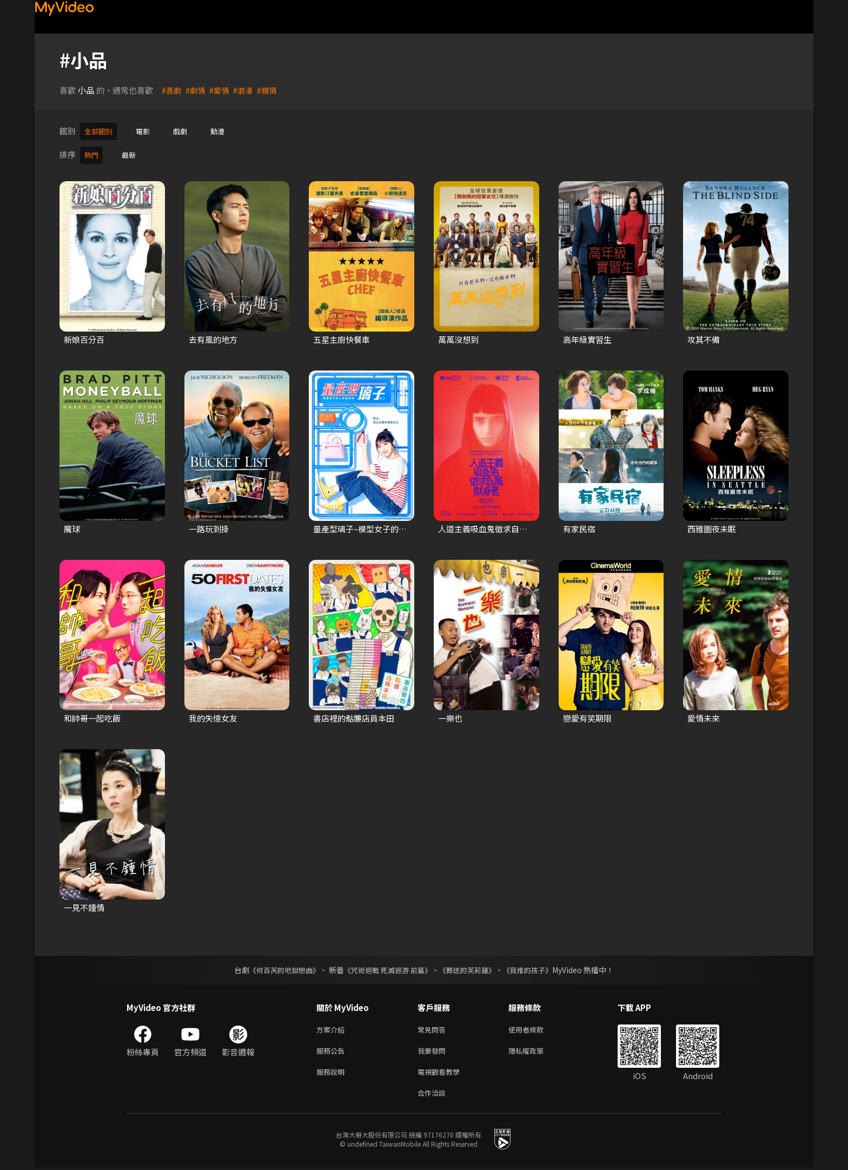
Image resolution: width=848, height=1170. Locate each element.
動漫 (227, 130)
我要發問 (434, 1049)
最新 (132, 152)
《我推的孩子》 (535, 966)
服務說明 (332, 1072)
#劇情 (197, 90)
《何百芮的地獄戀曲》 (277, 966)
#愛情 (221, 90)
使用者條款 (535, 1027)
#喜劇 (172, 90)
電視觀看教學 (442, 1072)
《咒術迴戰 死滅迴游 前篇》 (387, 966)
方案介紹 (332, 1027)
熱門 (92, 152)
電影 (148, 130)
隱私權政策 (535, 1049)
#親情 (271, 90)
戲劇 (188, 130)
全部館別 (100, 130)
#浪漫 (246, 90)
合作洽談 (434, 1095)
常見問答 (434, 1027)
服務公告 (332, 1049)
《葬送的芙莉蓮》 (471, 966)
